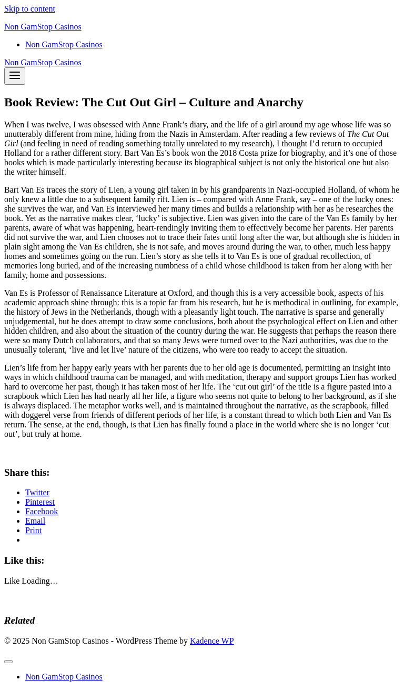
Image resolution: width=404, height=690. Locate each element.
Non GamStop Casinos (64, 44)
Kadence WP (212, 640)
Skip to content (29, 8)
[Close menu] (8, 661)
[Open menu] (14, 76)
